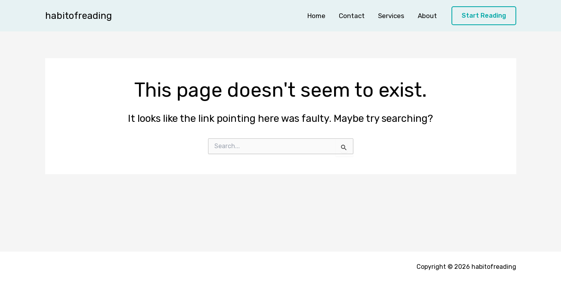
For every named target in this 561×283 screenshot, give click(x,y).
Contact (352, 16)
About (427, 16)
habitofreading (78, 15)
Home (316, 16)
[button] (483, 16)
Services (391, 16)
